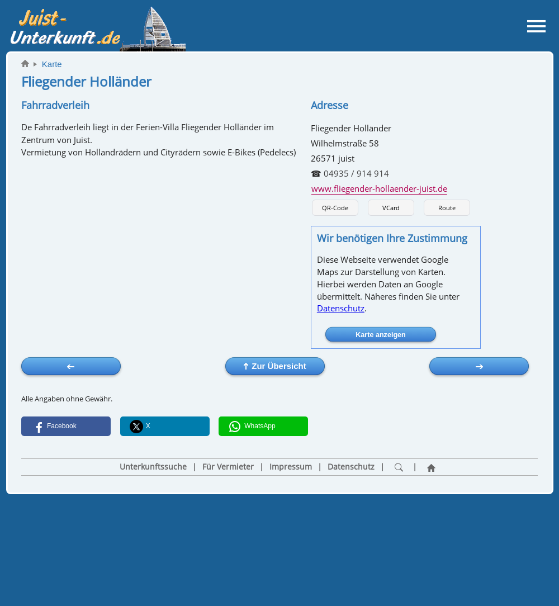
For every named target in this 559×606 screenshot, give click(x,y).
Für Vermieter (228, 467)
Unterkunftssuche (153, 467)
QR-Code (335, 207)
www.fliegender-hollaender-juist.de (379, 188)
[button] (66, 426)
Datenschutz (340, 308)
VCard (391, 207)
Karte (52, 64)
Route (447, 207)
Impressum (290, 467)
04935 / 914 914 (356, 173)
